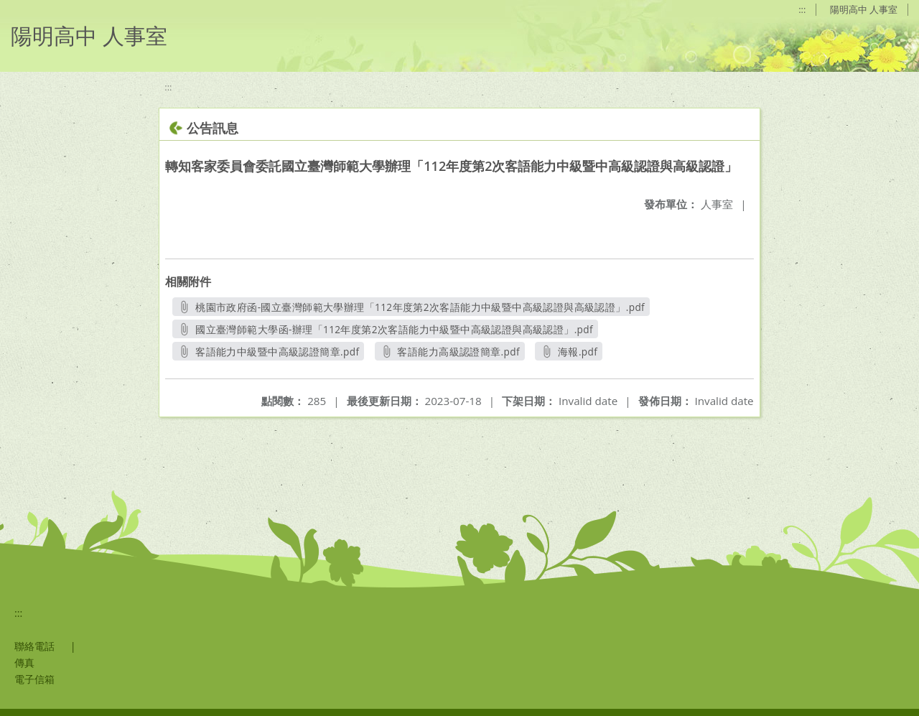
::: (802, 9)
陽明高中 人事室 (863, 9)
